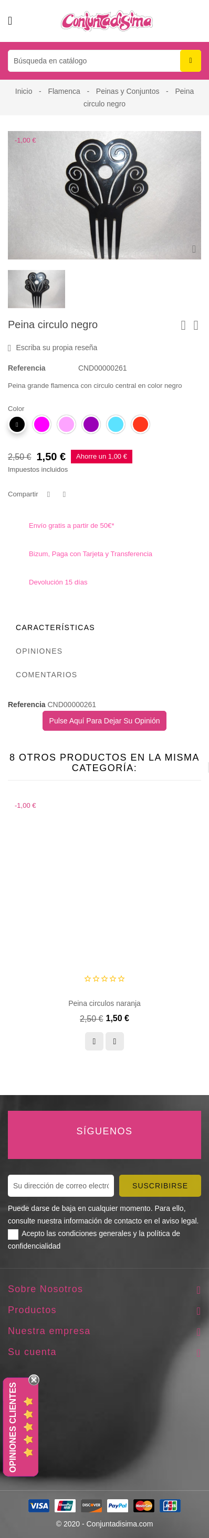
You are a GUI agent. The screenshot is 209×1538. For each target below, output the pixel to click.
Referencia (27, 368)
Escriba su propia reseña (52, 348)
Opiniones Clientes (12, 1427)
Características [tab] (55, 627)
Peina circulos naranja (104, 1003)
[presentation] (182, 767)
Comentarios (47, 674)
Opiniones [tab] (39, 651)
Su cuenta (32, 1352)
